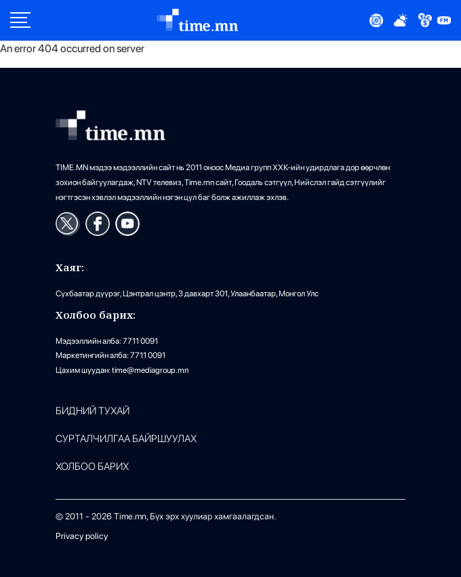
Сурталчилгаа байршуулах (126, 439)
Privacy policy (82, 536)
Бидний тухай (92, 411)
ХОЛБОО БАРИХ (92, 467)
